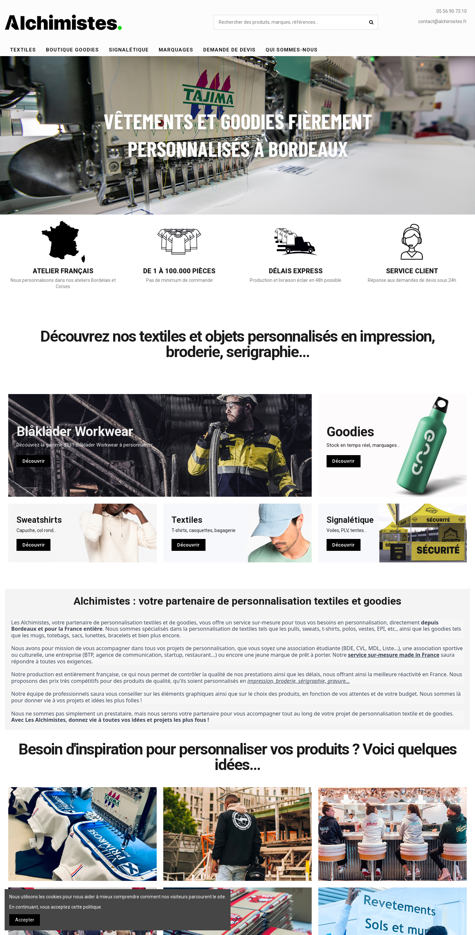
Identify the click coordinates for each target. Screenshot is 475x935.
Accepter (24, 919)
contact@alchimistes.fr (442, 21)
